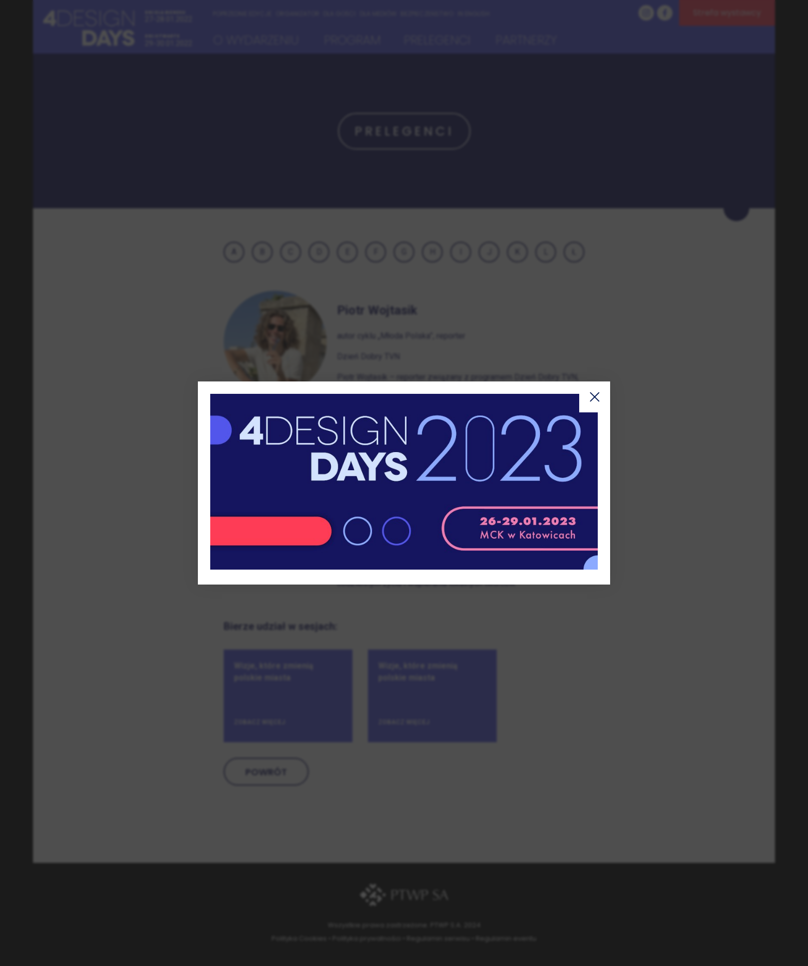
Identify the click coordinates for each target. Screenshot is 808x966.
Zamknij (594, 396)
